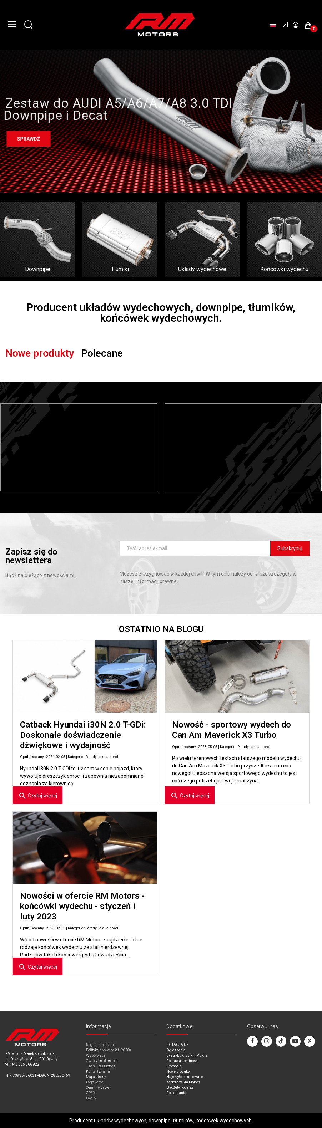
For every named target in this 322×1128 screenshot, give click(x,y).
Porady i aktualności (101, 757)
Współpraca (95, 1055)
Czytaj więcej (37, 796)
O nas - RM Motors (100, 1066)
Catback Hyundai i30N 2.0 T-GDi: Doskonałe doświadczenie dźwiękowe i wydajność (83, 735)
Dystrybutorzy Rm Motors (187, 1055)
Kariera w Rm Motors (183, 1082)
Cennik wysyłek (98, 1087)
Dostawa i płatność (181, 1061)
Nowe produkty (39, 353)
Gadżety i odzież (179, 1087)
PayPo (91, 1098)
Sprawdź (28, 139)
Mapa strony (96, 1077)
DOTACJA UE (177, 1045)
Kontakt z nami (98, 1071)
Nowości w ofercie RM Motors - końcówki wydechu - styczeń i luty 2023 (82, 906)
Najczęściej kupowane (184, 1077)
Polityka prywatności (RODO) (108, 1050)
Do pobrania (176, 1093)
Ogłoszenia (176, 1050)
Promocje (173, 1066)
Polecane (102, 353)
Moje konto (94, 1082)
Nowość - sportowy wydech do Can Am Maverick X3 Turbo (231, 730)
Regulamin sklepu (101, 1045)
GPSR (90, 1093)
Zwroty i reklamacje (101, 1061)
